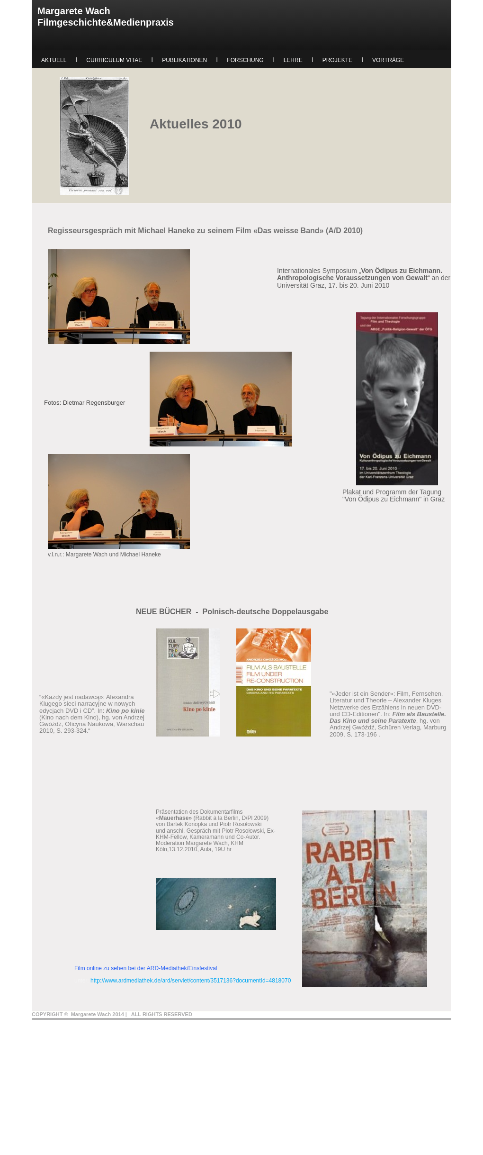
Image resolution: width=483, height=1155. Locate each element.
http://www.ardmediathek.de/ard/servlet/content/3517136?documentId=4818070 (190, 980)
